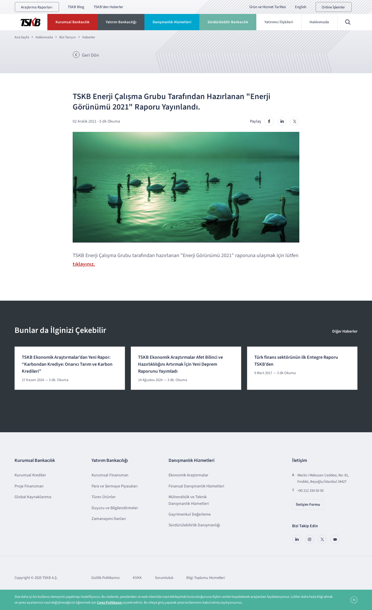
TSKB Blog (76, 7)
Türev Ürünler (104, 497)
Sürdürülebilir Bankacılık (228, 22)
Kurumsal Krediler (30, 475)
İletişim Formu (308, 504)
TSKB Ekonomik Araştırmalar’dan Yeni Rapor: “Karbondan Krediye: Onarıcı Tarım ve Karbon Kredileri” (67, 364)
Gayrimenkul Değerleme (190, 514)
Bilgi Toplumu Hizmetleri (205, 577)
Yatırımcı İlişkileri (278, 22)
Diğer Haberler (344, 331)
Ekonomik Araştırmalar (188, 475)
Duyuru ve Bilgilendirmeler (115, 508)
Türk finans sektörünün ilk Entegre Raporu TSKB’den (296, 360)
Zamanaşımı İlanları (109, 519)
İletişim (299, 460)
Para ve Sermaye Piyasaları (114, 486)
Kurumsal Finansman (110, 475)
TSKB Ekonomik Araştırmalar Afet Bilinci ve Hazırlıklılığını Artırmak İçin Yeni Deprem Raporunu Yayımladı (180, 364)
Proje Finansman (29, 486)
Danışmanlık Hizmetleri (172, 22)
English (300, 7)
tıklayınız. (84, 264)
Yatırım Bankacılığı (121, 22)
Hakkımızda (319, 22)
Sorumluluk (164, 577)
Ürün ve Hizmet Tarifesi (267, 7)
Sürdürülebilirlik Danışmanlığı (194, 525)
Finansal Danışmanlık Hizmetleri (196, 486)
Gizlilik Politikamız (105, 577)
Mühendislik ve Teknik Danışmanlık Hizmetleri (189, 500)
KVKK (137, 577)
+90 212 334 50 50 (310, 490)
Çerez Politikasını (109, 602)
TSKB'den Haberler (108, 7)
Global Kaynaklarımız (33, 497)
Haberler (88, 37)
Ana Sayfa (22, 37)
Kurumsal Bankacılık (73, 22)
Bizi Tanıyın (67, 37)
